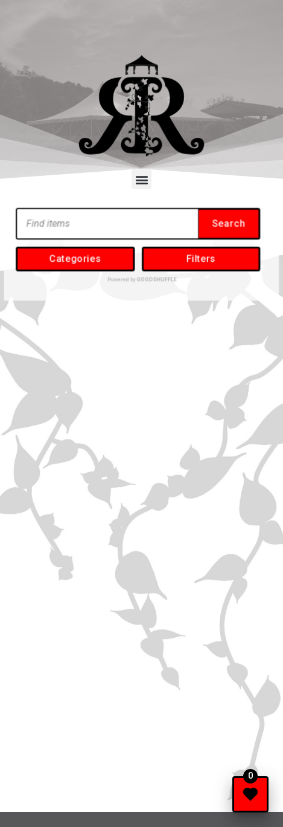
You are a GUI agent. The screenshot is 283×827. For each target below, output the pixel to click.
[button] (141, 179)
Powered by (141, 273)
